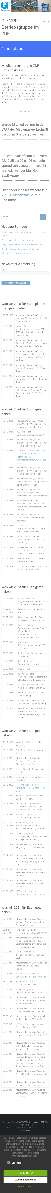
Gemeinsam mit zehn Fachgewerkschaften (21, 240)
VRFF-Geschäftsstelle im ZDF (22, 195)
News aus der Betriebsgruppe (23, 78)
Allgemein (5, 78)
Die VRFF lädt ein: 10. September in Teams (21, 249)
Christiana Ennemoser (13, 75)
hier (40, 134)
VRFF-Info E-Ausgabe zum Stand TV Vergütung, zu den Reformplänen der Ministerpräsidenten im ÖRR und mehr (31, 457)
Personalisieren (25, 1186)
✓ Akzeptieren (25, 1173)
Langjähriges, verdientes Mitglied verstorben (21, 244)
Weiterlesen (25, 111)
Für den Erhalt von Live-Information (17, 253)
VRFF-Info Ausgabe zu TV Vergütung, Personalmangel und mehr (30, 788)
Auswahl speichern (25, 1179)
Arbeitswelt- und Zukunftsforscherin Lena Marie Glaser (23, 234)
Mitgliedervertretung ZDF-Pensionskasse (20, 68)
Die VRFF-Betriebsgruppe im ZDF (20, 27)
